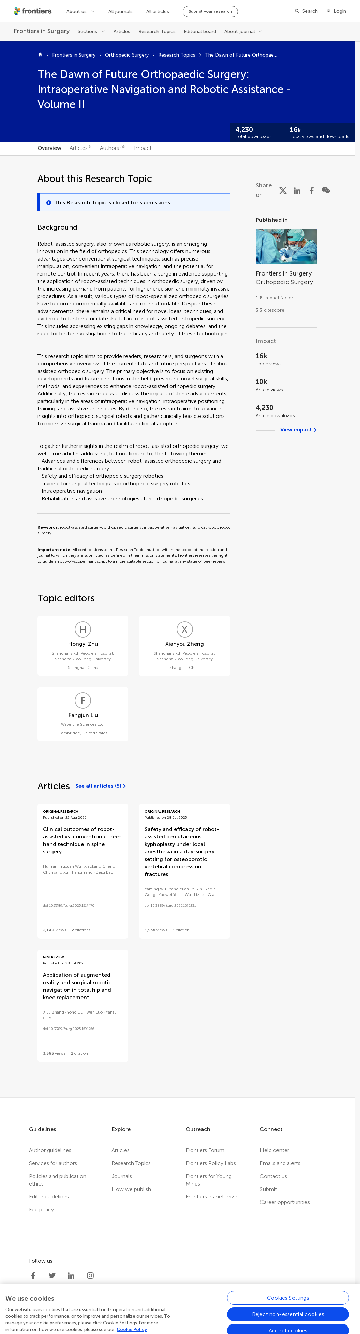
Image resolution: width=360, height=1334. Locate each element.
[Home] (40, 55)
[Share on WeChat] (326, 190)
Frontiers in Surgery (73, 55)
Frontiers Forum (205, 1150)
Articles (122, 31)
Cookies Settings (288, 1321)
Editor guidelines (49, 1196)
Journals (121, 1176)
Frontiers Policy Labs (211, 1163)
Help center (274, 1150)
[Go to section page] (286, 267)
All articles (157, 11)
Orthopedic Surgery (127, 55)
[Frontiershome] (33, 11)
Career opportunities (285, 1202)
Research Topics (157, 31)
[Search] (306, 11)
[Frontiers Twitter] (52, 1276)
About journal (239, 31)
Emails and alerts (280, 1163)
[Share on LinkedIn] (297, 190)
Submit (268, 1189)
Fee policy (41, 1209)
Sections (87, 31)
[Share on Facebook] (311, 190)
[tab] (49, 148)
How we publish (131, 1189)
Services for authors (53, 1163)
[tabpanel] (177, 626)
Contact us (273, 1176)
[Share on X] (283, 190)
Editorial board (200, 31)
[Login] (336, 11)
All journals (120, 11)
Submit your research (210, 11)
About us (76, 11)
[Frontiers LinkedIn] (71, 1276)
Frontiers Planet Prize (211, 1196)
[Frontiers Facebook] (33, 1276)
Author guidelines (50, 1150)
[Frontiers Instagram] (90, 1276)
